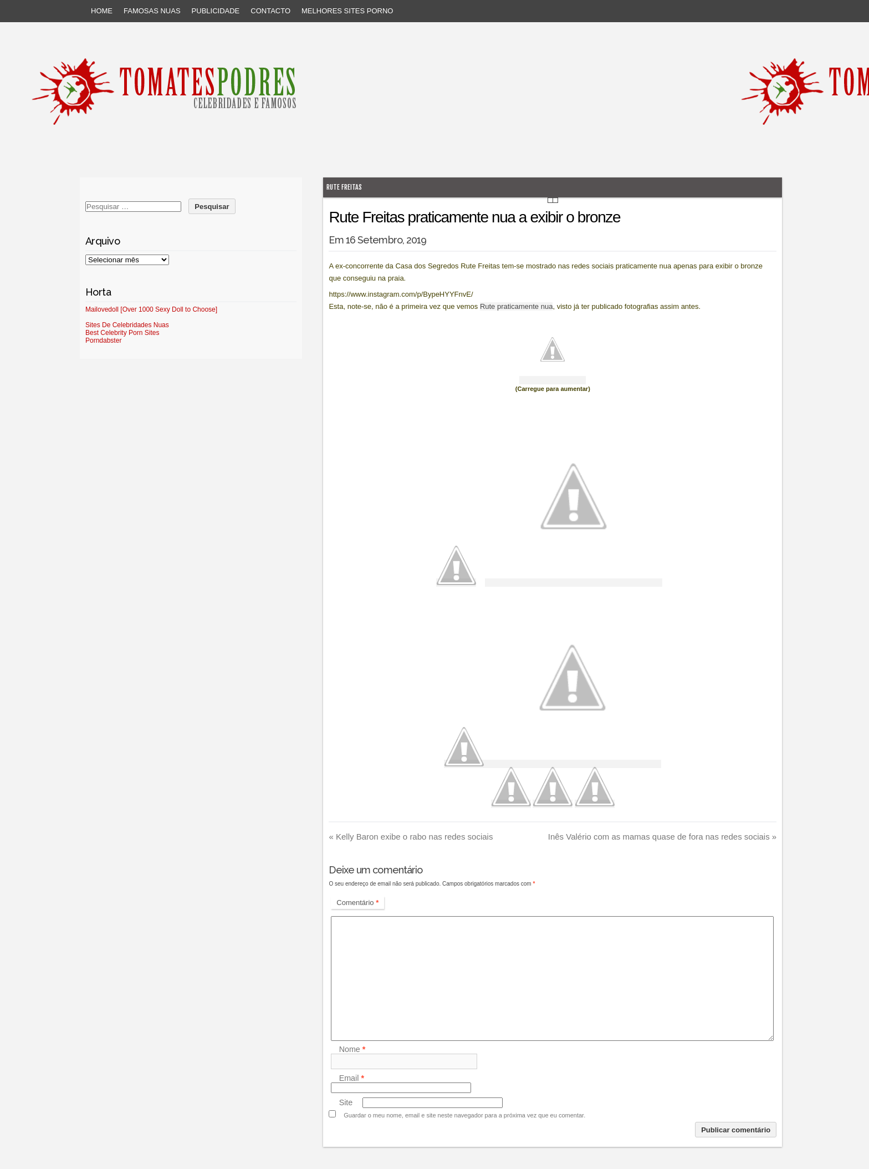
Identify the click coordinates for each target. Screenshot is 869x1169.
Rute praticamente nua (516, 306)
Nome (352, 1049)
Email (351, 1078)
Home (102, 11)
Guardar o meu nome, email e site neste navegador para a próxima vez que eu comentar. (464, 1115)
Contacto (270, 11)
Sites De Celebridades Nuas (127, 325)
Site (346, 1102)
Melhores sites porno (347, 11)
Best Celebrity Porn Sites (122, 333)
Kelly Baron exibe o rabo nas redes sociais (411, 836)
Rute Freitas (344, 187)
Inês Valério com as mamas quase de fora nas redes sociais (662, 836)
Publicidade (216, 11)
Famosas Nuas (152, 11)
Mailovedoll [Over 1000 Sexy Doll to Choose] (151, 309)
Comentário (357, 902)
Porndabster (103, 340)
